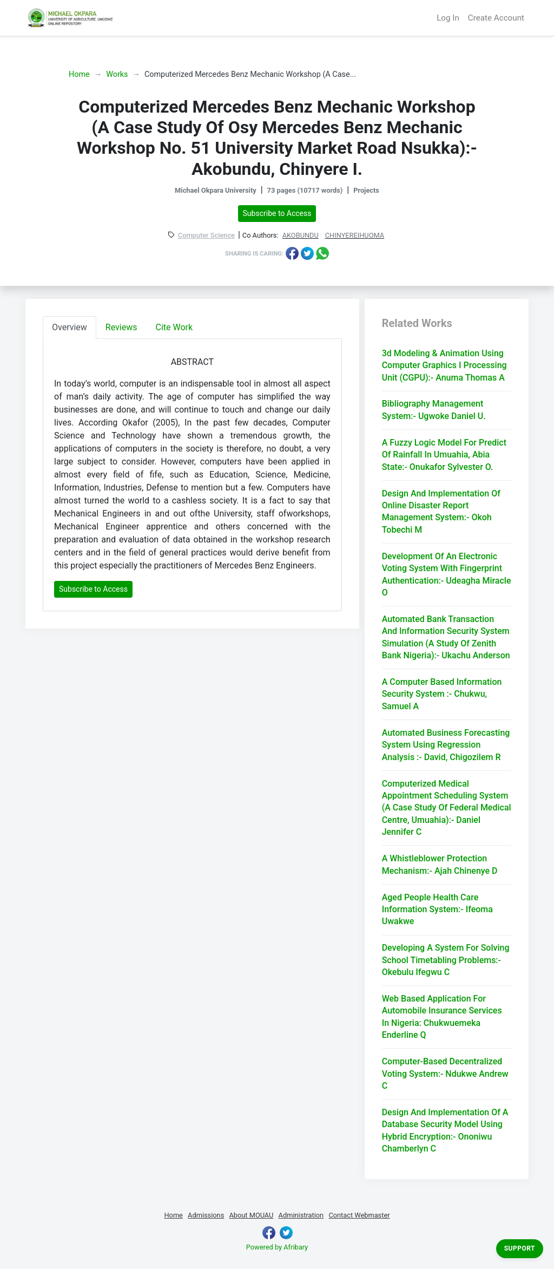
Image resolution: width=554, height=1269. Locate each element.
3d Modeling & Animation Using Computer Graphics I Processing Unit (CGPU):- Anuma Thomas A (444, 365)
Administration (301, 1215)
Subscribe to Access (277, 213)
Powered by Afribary (277, 1247)
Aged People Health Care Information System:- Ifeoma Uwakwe (437, 909)
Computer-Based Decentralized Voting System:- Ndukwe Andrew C (445, 1073)
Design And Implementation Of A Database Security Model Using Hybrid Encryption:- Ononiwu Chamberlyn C (445, 1130)
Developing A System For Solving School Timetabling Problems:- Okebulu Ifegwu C (446, 960)
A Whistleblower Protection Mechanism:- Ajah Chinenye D (440, 864)
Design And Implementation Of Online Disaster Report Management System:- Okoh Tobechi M (441, 511)
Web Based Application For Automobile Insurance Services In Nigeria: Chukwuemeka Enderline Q (442, 1016)
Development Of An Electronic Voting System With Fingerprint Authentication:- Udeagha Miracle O (446, 574)
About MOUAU (251, 1215)
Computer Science (206, 235)
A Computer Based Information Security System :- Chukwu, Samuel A (442, 694)
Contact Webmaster (359, 1215)
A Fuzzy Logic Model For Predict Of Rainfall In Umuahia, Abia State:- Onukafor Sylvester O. (444, 454)
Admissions (206, 1215)
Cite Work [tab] (174, 327)
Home (79, 74)
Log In (448, 18)
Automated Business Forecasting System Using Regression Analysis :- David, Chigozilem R (446, 745)
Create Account (496, 18)
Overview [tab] (69, 327)
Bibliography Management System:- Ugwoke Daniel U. (434, 409)
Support (519, 1248)
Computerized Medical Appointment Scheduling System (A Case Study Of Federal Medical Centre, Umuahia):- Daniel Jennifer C (446, 808)
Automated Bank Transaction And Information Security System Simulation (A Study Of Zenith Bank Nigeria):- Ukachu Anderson (446, 637)
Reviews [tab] (121, 327)
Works (117, 74)
